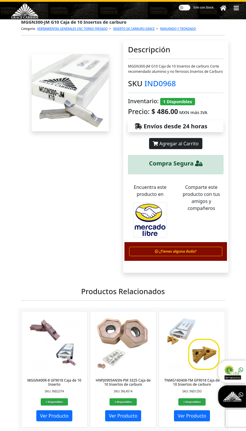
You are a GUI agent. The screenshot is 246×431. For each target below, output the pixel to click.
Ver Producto (54, 416)
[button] (236, 8)
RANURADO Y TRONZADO (178, 29)
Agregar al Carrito (176, 143)
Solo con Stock (203, 7)
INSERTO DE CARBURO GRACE (134, 29)
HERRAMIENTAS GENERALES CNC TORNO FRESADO (72, 29)
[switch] (184, 8)
